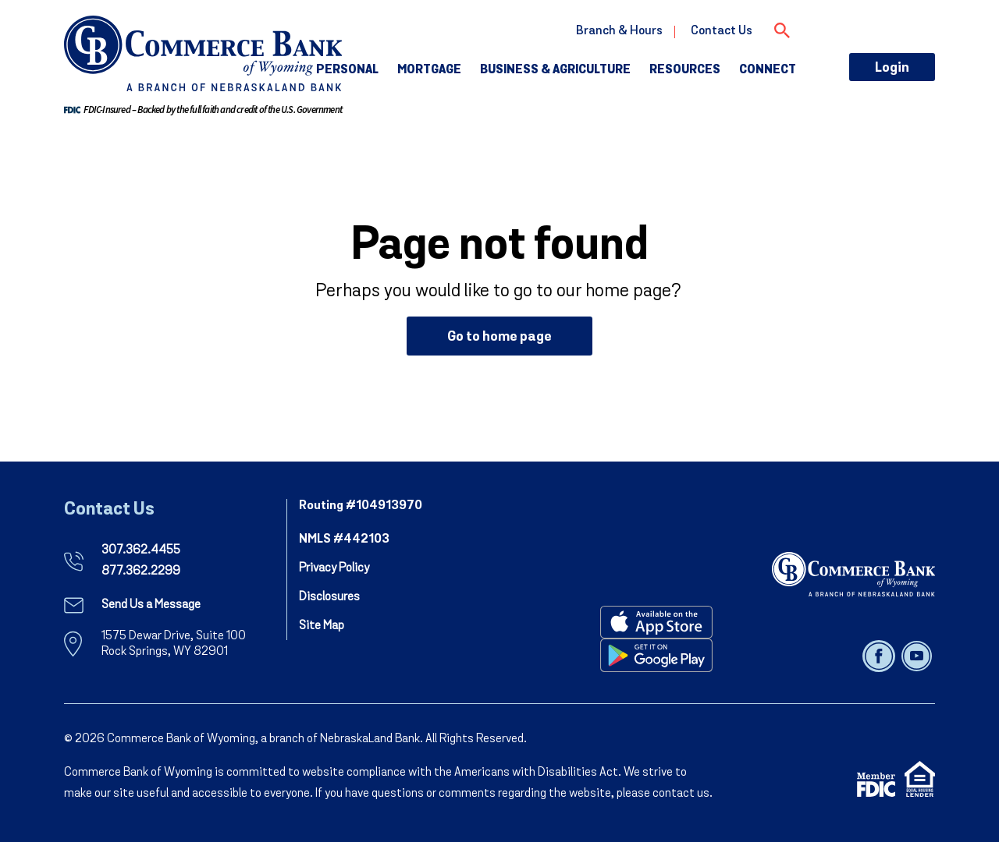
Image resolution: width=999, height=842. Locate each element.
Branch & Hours (619, 31)
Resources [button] (684, 70)
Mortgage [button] (429, 70)
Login (892, 68)
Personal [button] (347, 70)
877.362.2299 (140, 571)
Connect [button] (767, 70)
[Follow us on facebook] (880, 655)
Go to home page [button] (499, 337)
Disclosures (329, 597)
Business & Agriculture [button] (555, 70)
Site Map (321, 626)
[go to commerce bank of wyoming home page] (203, 53)
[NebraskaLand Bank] (853, 574)
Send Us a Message (151, 605)
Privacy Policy (334, 568)
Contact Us (721, 31)
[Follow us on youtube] (916, 655)
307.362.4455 (140, 550)
